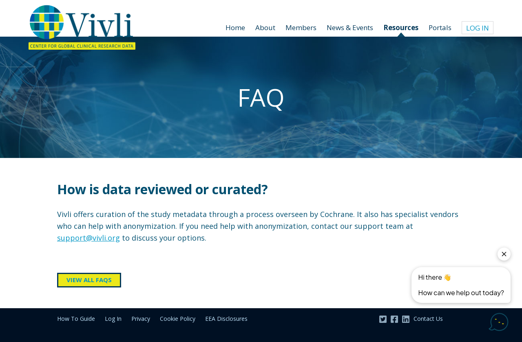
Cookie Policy (177, 318)
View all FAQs (89, 280)
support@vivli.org (88, 238)
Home (235, 27)
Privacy (140, 318)
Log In (113, 318)
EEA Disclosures (226, 318)
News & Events (350, 27)
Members (300, 27)
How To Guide (76, 318)
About (265, 27)
